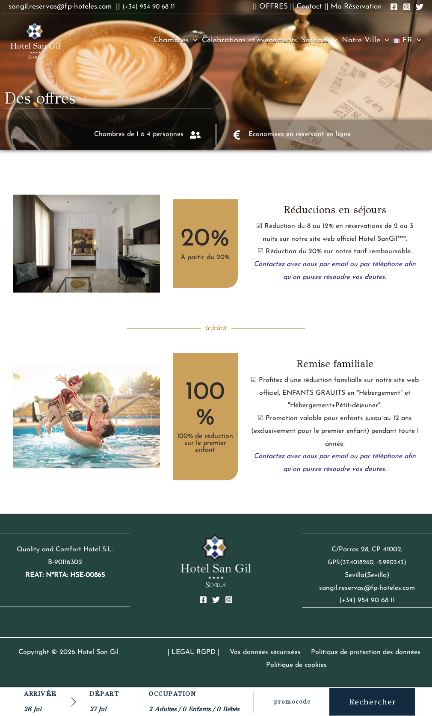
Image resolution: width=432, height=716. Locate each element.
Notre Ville (365, 41)
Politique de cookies (296, 665)
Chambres (176, 41)
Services (319, 41)
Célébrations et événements (249, 40)
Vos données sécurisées (264, 652)
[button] (193, 41)
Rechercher (372, 701)
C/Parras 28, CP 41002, (366, 549)
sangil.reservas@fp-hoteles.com (367, 588)
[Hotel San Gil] (35, 40)
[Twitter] (216, 600)
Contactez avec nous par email (301, 264)
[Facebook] (203, 600)
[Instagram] (229, 600)
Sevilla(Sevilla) (367, 575)
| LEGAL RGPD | (196, 652)
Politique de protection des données (362, 652)
